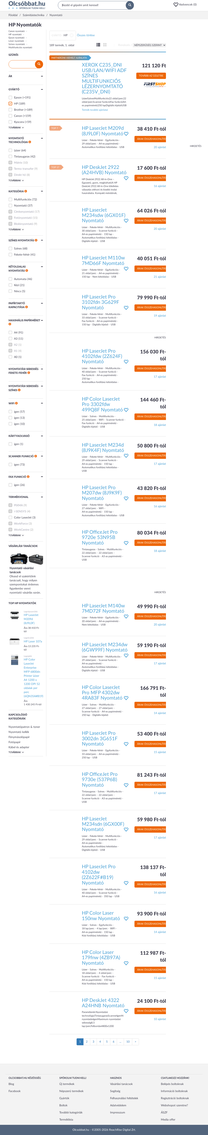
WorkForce (21, 523)
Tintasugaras (22, 156)
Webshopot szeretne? (174, 1105)
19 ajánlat (160, 315)
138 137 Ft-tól (153, 871)
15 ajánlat (160, 752)
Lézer (17, 150)
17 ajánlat (160, 376)
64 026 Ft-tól (151, 211)
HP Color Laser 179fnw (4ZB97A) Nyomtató (101, 958)
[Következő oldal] (135, 1041)
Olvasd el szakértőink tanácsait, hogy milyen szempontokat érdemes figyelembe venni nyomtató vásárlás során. (28, 576)
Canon (18, 116)
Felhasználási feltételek (124, 1098)
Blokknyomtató (23, 224)
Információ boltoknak (174, 1091)
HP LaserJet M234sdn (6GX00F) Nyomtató (103, 824)
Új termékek (66, 1084)
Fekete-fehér (22, 254)
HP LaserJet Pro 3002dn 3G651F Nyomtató (99, 739)
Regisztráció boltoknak (175, 1098)
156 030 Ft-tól (153, 355)
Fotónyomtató (23, 218)
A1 (15, 351)
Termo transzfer (24, 168)
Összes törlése (86, 35)
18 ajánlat (160, 425)
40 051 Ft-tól (151, 258)
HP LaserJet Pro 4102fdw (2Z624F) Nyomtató (102, 356)
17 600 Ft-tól (151, 168)
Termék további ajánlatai (95, 110)
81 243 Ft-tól (151, 775)
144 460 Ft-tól (153, 403)
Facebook (15, 1091)
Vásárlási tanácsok (121, 1084)
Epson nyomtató (16, 38)
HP (16, 103)
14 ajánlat (160, 713)
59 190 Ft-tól (151, 645)
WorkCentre (21, 529)
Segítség (115, 1091)
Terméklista (66, 1119)
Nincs (17, 291)
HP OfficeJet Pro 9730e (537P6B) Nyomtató (100, 780)
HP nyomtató (15, 34)
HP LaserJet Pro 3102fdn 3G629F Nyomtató (100, 302)
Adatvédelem (118, 1105)
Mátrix (18, 162)
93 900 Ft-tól (151, 914)
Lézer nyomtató (16, 41)
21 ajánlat (160, 277)
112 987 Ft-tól (153, 957)
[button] (186, 4)
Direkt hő (20, 175)
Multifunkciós (22, 199)
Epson (18, 97)
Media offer (168, 1119)
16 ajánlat (160, 186)
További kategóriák (70, 1112)
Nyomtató (20, 205)
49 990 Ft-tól (151, 606)
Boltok (63, 1105)
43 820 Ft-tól (151, 488)
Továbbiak (16, 127)
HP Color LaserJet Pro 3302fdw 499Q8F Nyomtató (102, 404)
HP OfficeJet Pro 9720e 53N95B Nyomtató (100, 538)
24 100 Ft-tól (151, 1001)
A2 (15, 344)
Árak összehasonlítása (152, 139)
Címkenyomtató (24, 211)
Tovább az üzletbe (151, 75)
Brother (19, 109)
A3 (15, 338)
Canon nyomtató (17, 31)
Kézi (16, 285)
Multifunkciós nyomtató (20, 47)
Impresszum (117, 1112)
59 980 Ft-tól (151, 819)
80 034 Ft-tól (151, 533)
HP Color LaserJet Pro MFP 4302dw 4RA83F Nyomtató (102, 693)
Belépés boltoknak (172, 1084)
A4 (15, 332)
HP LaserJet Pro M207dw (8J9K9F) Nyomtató (102, 493)
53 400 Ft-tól (151, 734)
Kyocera (19, 122)
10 (128, 1041)
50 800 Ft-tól (151, 446)
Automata (20, 279)
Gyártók (64, 1098)
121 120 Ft (154, 65)
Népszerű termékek (71, 1091)
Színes (18, 248)
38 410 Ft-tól (151, 129)
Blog (11, 1084)
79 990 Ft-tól (151, 297)
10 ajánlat (160, 1019)
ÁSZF (164, 1112)
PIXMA (18, 505)
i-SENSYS (20, 511)
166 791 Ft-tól (153, 692)
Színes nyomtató (17, 44)
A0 (15, 357)
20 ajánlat (160, 147)
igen (16, 411)
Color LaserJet (22, 517)
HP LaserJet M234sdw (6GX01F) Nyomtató (103, 215)
